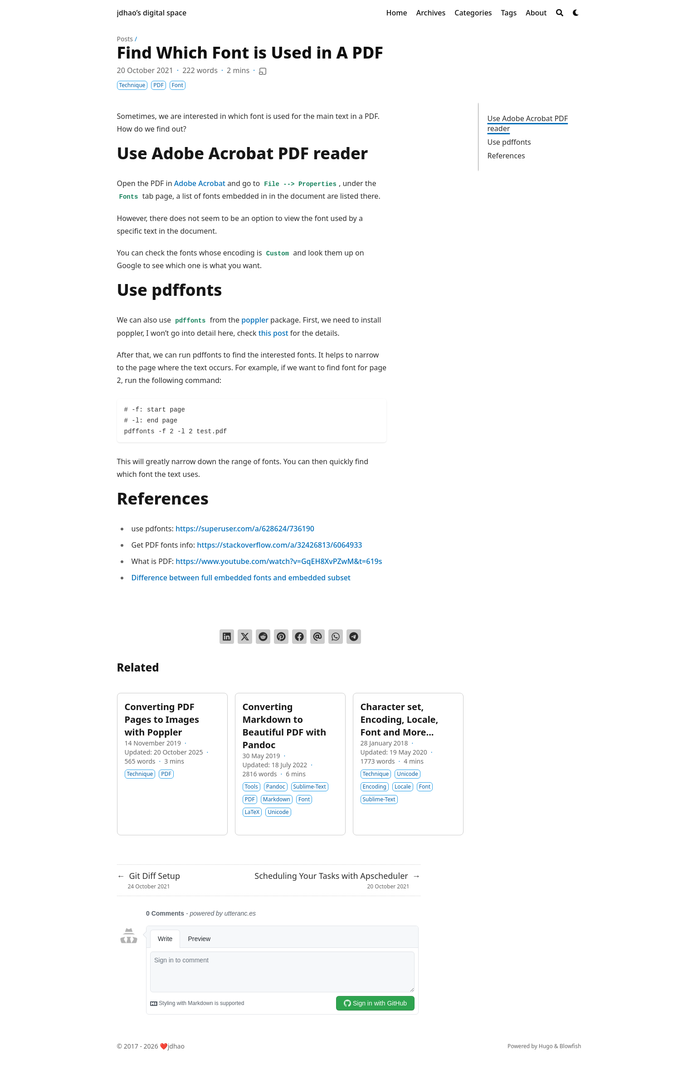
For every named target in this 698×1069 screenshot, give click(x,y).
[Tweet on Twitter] (245, 636)
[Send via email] (317, 636)
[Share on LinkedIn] (227, 636)
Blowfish (570, 1046)
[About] (536, 12)
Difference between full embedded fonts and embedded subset (241, 578)
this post (273, 333)
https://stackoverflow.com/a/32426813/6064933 (279, 545)
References (506, 156)
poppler (254, 320)
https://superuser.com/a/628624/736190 (245, 529)
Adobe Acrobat (199, 183)
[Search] (559, 12)
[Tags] (509, 12)
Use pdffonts (509, 142)
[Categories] (473, 12)
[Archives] (431, 12)
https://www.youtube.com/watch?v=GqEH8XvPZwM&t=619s (279, 561)
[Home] (396, 12)
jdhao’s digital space (152, 13)
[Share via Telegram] (354, 636)
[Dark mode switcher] (576, 12)
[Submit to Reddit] (263, 636)
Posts (125, 38)
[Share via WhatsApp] (335, 636)
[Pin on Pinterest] (281, 636)
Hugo (546, 1046)
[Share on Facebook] (299, 636)
